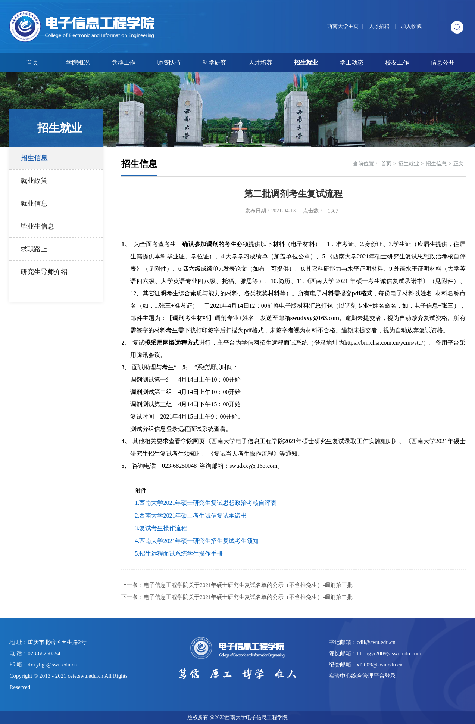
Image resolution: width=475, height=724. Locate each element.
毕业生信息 (37, 226)
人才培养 (260, 62)
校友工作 (397, 62)
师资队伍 (169, 62)
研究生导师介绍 (44, 272)
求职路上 (34, 249)
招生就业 (306, 62)
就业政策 (34, 180)
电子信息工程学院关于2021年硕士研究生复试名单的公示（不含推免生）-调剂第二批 (248, 597)
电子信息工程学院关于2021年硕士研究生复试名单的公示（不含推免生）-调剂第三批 (248, 585)
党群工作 (123, 62)
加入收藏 (411, 26)
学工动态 (351, 62)
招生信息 (34, 158)
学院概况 (78, 62)
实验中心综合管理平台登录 (362, 676)
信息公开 (442, 62)
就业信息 (34, 203)
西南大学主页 (343, 26)
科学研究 (214, 62)
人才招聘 (380, 26)
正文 (458, 164)
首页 (32, 62)
